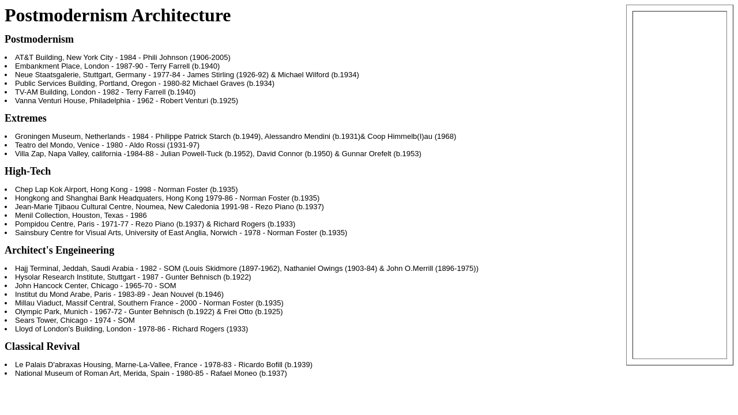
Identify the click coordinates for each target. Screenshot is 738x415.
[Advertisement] (680, 185)
